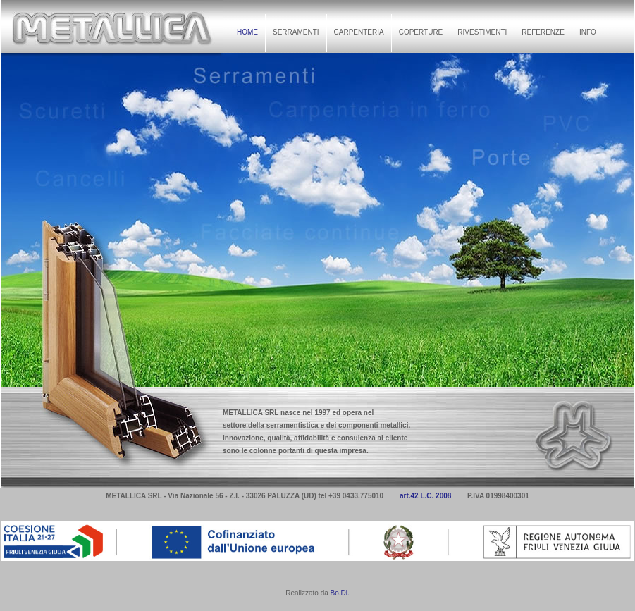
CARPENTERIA (359, 32)
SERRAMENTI (296, 32)
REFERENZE (543, 32)
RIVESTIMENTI (482, 32)
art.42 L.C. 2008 (425, 496)
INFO (587, 32)
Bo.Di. (340, 593)
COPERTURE (421, 32)
